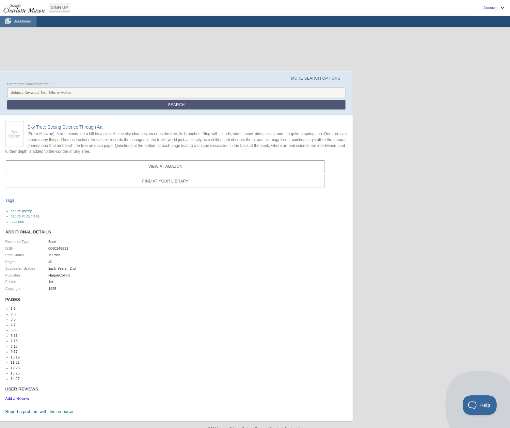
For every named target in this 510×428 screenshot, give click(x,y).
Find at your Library (165, 181)
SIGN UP (59, 7)
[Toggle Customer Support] (480, 405)
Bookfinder (22, 21)
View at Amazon (165, 166)
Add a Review (17, 398)
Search (176, 105)
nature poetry (21, 211)
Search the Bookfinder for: (28, 84)
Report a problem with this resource (39, 411)
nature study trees (25, 216)
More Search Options (315, 78)
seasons (17, 222)
